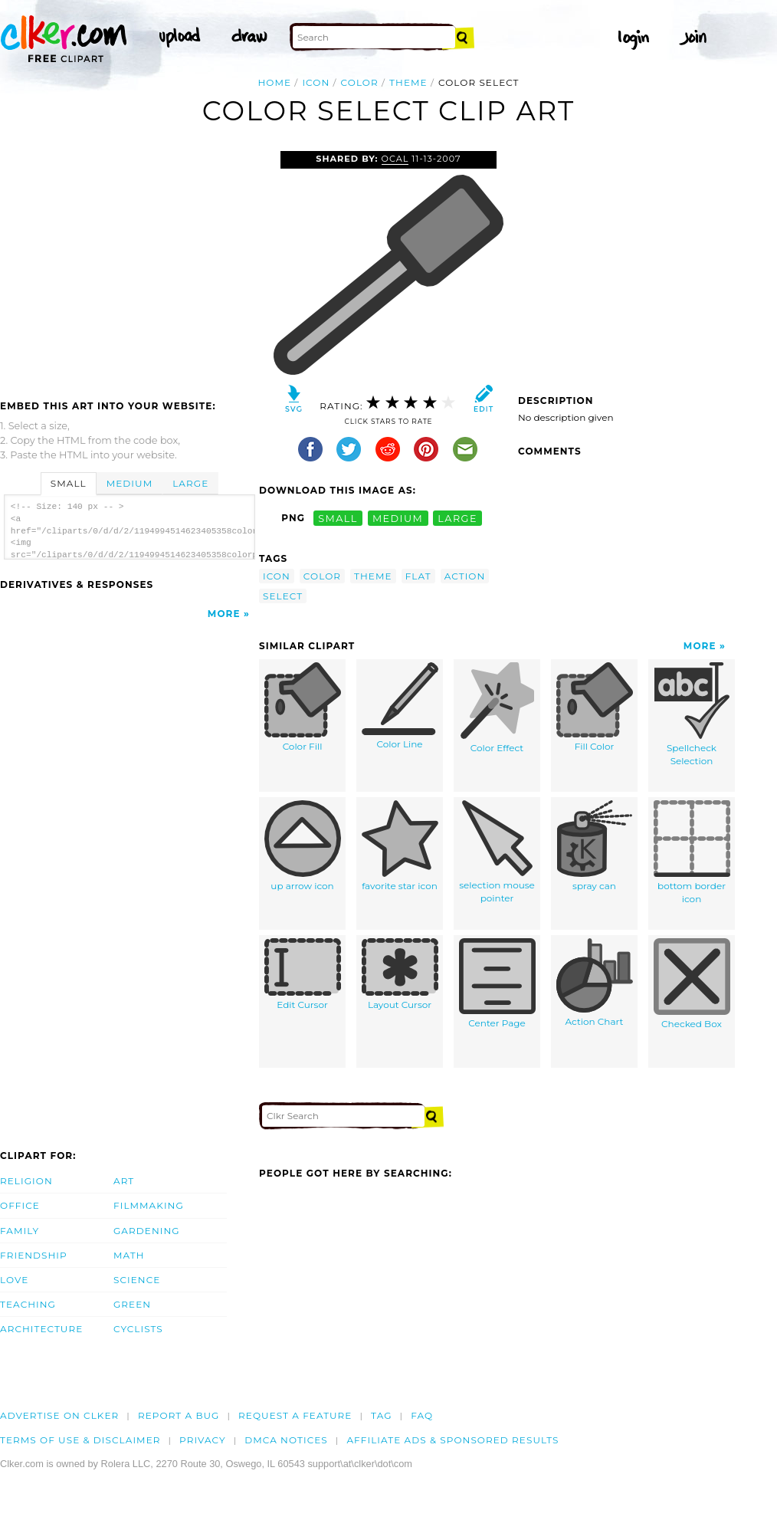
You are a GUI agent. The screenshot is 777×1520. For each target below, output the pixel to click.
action (465, 576)
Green (132, 1304)
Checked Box (692, 984)
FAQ (422, 1415)
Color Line (400, 706)
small (338, 518)
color (360, 82)
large (457, 518)
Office (20, 1205)
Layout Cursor (400, 974)
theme (408, 82)
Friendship (33, 1255)
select (283, 596)
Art (123, 1181)
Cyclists (138, 1329)
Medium (129, 483)
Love (14, 1279)
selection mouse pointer (497, 852)
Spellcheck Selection (691, 714)
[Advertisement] (128, 266)
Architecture (41, 1329)
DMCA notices (286, 1440)
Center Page (497, 983)
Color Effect (497, 708)
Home (274, 82)
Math (129, 1255)
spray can (594, 846)
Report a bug (179, 1415)
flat (418, 576)
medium (397, 518)
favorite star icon (400, 846)
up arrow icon (302, 846)
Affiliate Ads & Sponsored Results (452, 1440)
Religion (26, 1181)
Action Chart (594, 983)
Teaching (28, 1304)
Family (19, 1230)
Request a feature (295, 1415)
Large (190, 483)
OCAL (395, 158)
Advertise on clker (59, 1415)
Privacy (202, 1440)
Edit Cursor (302, 974)
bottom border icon (692, 852)
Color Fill (302, 707)
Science (136, 1279)
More (224, 613)
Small (69, 483)
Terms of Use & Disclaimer (80, 1440)
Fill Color (594, 707)
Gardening (146, 1230)
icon (315, 82)
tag (381, 1415)
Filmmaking (148, 1205)
